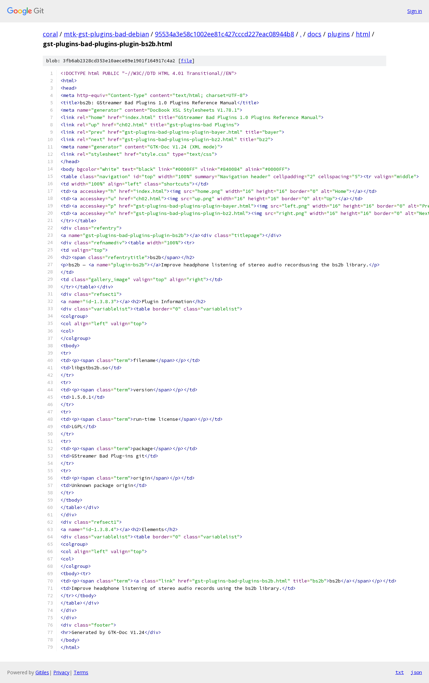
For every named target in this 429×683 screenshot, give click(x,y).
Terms (81, 672)
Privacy (61, 672)
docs (314, 34)
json (416, 672)
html (363, 34)
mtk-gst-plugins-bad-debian (106, 34)
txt (399, 672)
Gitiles (42, 672)
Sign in (414, 11)
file (186, 61)
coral (50, 34)
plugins (338, 34)
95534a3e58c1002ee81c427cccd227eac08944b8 (224, 34)
